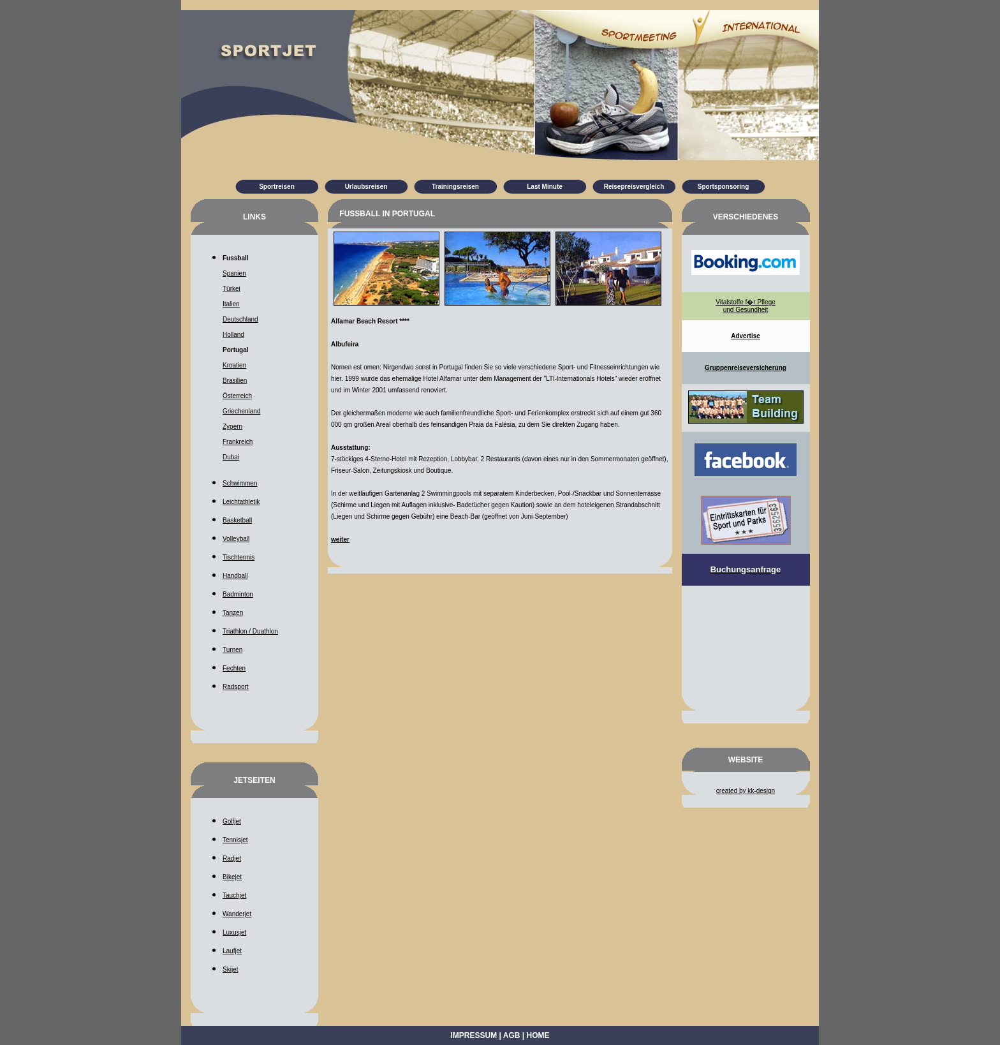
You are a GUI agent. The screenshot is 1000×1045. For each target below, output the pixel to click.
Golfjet (232, 821)
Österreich (237, 395)
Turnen (232, 649)
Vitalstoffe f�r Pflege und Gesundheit (746, 306)
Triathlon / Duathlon (250, 631)
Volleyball (236, 538)
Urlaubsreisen (366, 186)
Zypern (232, 426)
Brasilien (235, 380)
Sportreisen (277, 186)
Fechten (234, 668)
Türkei (231, 288)
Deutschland (240, 319)
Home (537, 1035)
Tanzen (233, 612)
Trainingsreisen (455, 186)
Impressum (474, 1035)
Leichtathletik (241, 501)
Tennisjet (235, 839)
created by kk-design (745, 790)
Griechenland (241, 411)
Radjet (232, 858)
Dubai (231, 457)
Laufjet (232, 950)
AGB (511, 1035)
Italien (231, 304)
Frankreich (238, 441)
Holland (233, 334)
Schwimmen (240, 483)
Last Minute (544, 186)
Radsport (236, 686)
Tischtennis (238, 557)
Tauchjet (234, 895)
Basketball (237, 520)
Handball (235, 575)
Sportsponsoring (723, 186)
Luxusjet (234, 932)
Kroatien (234, 365)
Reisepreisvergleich (634, 186)
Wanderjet (237, 913)
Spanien (234, 273)
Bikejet (232, 876)
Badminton (238, 594)
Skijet (230, 969)
